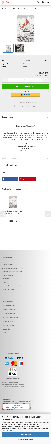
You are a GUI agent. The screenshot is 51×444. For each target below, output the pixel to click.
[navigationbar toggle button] (48, 2)
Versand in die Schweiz (8, 275)
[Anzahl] (25, 80)
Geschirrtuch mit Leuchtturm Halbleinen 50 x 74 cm (12, 212)
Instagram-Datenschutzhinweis (11, 286)
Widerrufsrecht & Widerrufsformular (12, 268)
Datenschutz (5, 279)
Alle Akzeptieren (25, 434)
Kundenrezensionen (10, 158)
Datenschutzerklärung (8, 430)
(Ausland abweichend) (40, 61)
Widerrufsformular (7, 264)
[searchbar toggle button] (37, 2)
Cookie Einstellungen (8, 293)
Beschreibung (7, 117)
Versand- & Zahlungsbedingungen (12, 271)
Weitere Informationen (25, 440)
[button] (5, 80)
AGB (3, 261)
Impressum (5, 282)
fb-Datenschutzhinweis (8, 289)
